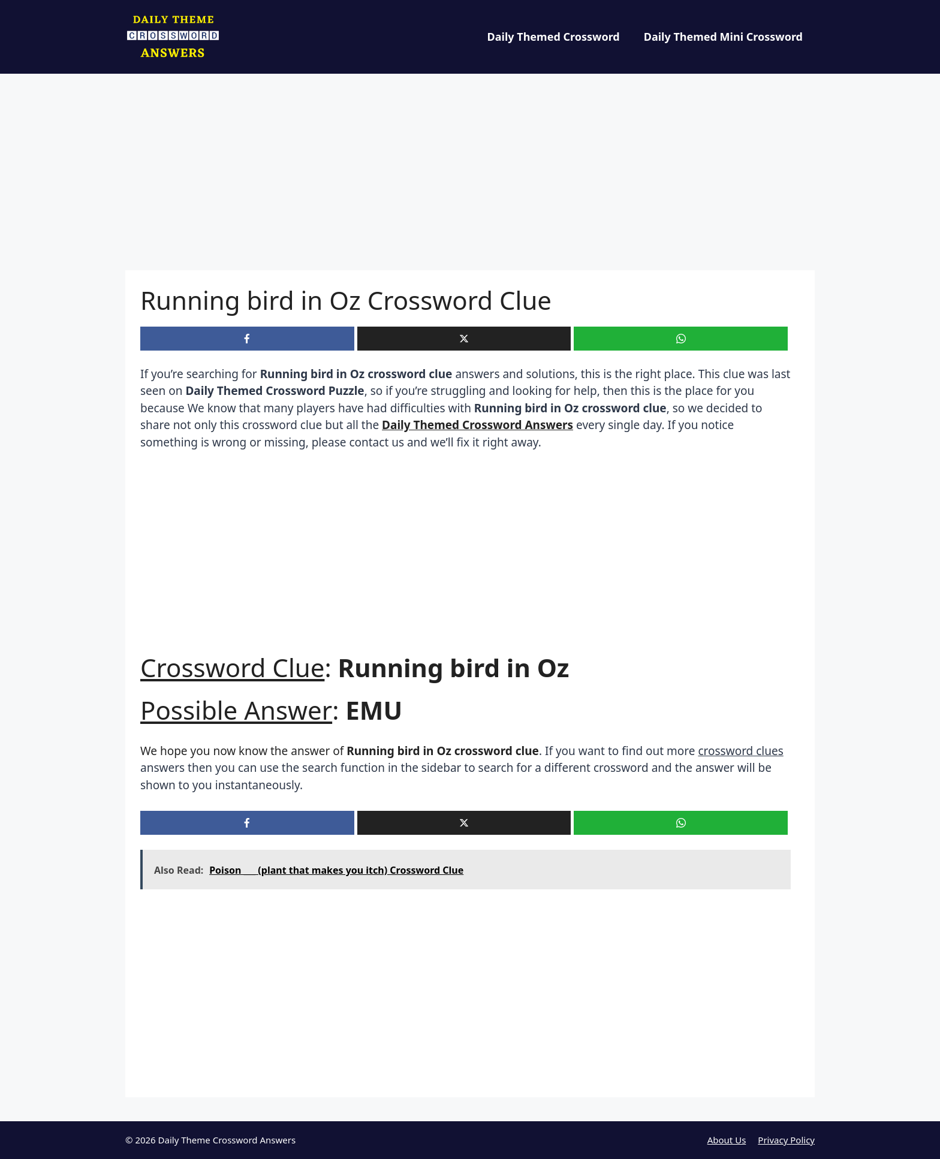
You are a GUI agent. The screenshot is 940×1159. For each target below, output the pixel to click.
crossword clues (740, 751)
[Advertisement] (470, 181)
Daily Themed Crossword (553, 36)
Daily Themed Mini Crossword (723, 36)
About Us (726, 1140)
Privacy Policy (786, 1140)
